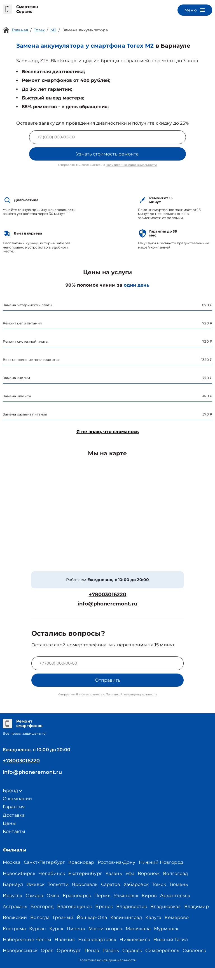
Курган (37, 928)
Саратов (110, 884)
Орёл (47, 950)
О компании (17, 798)
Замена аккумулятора (85, 30)
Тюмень (178, 884)
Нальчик (65, 939)
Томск (159, 884)
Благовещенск (74, 906)
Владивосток (131, 906)
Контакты (14, 831)
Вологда (40, 917)
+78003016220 (108, 595)
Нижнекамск (135, 939)
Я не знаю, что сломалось (107, 431)
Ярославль (84, 884)
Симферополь (162, 950)
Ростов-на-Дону (116, 862)
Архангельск (175, 895)
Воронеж (149, 873)
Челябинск (52, 873)
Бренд (12, 790)
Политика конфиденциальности (107, 960)
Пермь (102, 895)
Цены (9, 823)
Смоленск (194, 950)
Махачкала (138, 928)
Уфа (129, 873)
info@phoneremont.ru (107, 604)
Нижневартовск (97, 939)
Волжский (15, 917)
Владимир (196, 906)
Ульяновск (126, 895)
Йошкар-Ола (92, 917)
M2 (53, 30)
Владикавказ (165, 906)
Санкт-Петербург (44, 862)
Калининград (126, 917)
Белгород (42, 906)
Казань (114, 873)
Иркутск (12, 895)
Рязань (110, 950)
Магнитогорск (105, 928)
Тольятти (58, 884)
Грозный (63, 917)
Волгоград (175, 873)
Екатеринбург (85, 873)
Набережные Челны (27, 939)
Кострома (14, 928)
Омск (52, 895)
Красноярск (77, 895)
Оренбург (69, 950)
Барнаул (13, 884)
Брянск (104, 906)
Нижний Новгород (161, 862)
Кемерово (177, 917)
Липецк (76, 928)
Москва (11, 862)
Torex (39, 30)
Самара (34, 895)
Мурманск (166, 928)
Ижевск (35, 884)
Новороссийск (20, 950)
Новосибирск (19, 873)
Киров (149, 895)
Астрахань (15, 906)
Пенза (92, 950)
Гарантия (14, 806)
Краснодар (81, 862)
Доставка (14, 815)
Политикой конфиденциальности (131, 165)
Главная (20, 30)
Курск (56, 928)
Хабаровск (136, 884)
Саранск (132, 950)
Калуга (153, 917)
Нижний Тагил (170, 939)
